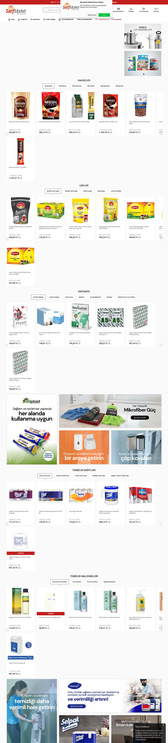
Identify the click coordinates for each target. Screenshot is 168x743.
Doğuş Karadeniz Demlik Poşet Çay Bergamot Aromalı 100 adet (50, 181)
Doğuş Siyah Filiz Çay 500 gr (18, 614)
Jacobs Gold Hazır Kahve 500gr (79, 121)
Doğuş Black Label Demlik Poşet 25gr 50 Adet (109, 181)
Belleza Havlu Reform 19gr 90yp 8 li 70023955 (140, 375)
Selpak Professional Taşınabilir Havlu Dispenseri (109, 375)
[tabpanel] (142, 36)
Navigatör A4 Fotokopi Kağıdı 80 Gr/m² (79, 242)
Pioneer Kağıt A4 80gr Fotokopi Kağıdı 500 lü (19, 242)
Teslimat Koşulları (38, 686)
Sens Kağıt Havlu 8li (75, 374)
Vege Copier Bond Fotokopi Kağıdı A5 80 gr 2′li (110, 242)
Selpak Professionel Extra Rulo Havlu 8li (19, 375)
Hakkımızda (10, 686)
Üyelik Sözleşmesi (38, 689)
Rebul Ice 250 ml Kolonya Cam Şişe (80, 434)
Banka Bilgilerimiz (12, 692)
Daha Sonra (92, 15)
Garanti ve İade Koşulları (40, 696)
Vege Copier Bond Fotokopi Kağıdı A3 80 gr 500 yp (140, 242)
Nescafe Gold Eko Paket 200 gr (19, 121)
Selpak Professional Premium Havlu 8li (50, 375)
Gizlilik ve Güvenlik (38, 699)
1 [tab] (141, 47)
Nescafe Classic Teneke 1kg (108, 121)
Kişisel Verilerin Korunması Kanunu (44, 682)
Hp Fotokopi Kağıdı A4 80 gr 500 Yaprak (49, 242)
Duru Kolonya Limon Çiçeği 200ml (50, 434)
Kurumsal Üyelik (12, 682)
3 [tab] (144, 47)
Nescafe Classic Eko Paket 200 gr (50, 121)
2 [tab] (142, 47)
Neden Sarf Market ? (13, 689)
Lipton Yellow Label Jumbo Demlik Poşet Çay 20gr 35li (80, 181)
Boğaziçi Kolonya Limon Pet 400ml (20, 434)
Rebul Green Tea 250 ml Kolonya (109, 434)
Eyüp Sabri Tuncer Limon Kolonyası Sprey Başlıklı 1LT (140, 435)
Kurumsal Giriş (11, 699)
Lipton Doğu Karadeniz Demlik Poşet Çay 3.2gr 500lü (139, 181)
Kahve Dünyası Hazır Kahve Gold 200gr (139, 122)
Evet (104, 15)
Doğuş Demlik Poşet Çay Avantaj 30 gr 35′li (20, 181)
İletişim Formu (11, 696)
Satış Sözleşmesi (38, 692)
